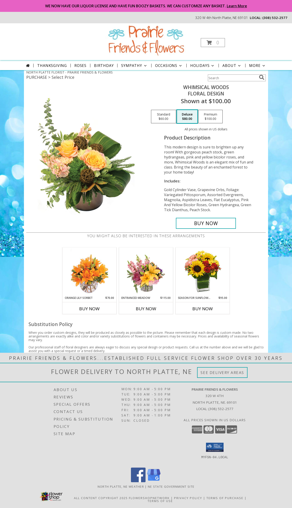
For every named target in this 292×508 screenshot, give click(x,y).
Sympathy (134, 65)
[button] (213, 42)
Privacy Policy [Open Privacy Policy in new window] (188, 498)
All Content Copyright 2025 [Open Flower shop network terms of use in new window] (101, 498)
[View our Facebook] (138, 481)
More (257, 65)
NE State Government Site (171, 486)
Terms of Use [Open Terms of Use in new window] (160, 501)
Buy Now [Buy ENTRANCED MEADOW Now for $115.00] (146, 309)
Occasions (169, 65)
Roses (80, 65)
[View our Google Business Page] (153, 481)
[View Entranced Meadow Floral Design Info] (146, 271)
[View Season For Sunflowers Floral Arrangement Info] (203, 272)
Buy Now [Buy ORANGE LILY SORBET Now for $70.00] (89, 309)
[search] (262, 77)
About (232, 65)
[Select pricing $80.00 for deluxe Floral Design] (187, 116)
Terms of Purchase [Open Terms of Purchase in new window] (224, 498)
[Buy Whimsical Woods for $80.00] (206, 223)
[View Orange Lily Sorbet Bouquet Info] (89, 272)
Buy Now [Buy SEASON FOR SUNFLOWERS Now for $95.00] (202, 309)
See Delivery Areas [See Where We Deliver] (222, 372)
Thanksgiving (52, 65)
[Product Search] (232, 78)
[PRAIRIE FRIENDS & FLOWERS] (145, 40)
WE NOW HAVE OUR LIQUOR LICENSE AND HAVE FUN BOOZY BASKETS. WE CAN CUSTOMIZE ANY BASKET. (146, 5)
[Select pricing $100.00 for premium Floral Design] (210, 116)
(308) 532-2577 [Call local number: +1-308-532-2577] (274, 17)
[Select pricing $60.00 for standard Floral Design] (163, 116)
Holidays (202, 65)
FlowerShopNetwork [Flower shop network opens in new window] (149, 498)
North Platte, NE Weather (121, 486)
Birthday (104, 65)
